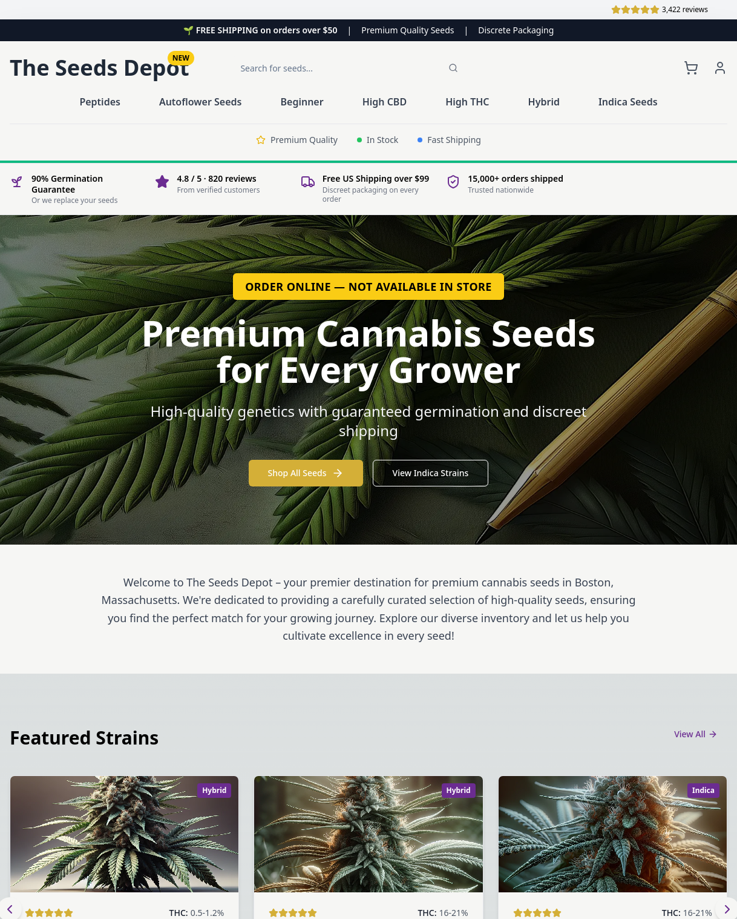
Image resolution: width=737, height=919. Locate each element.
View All (696, 734)
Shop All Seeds (306, 473)
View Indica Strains (431, 473)
